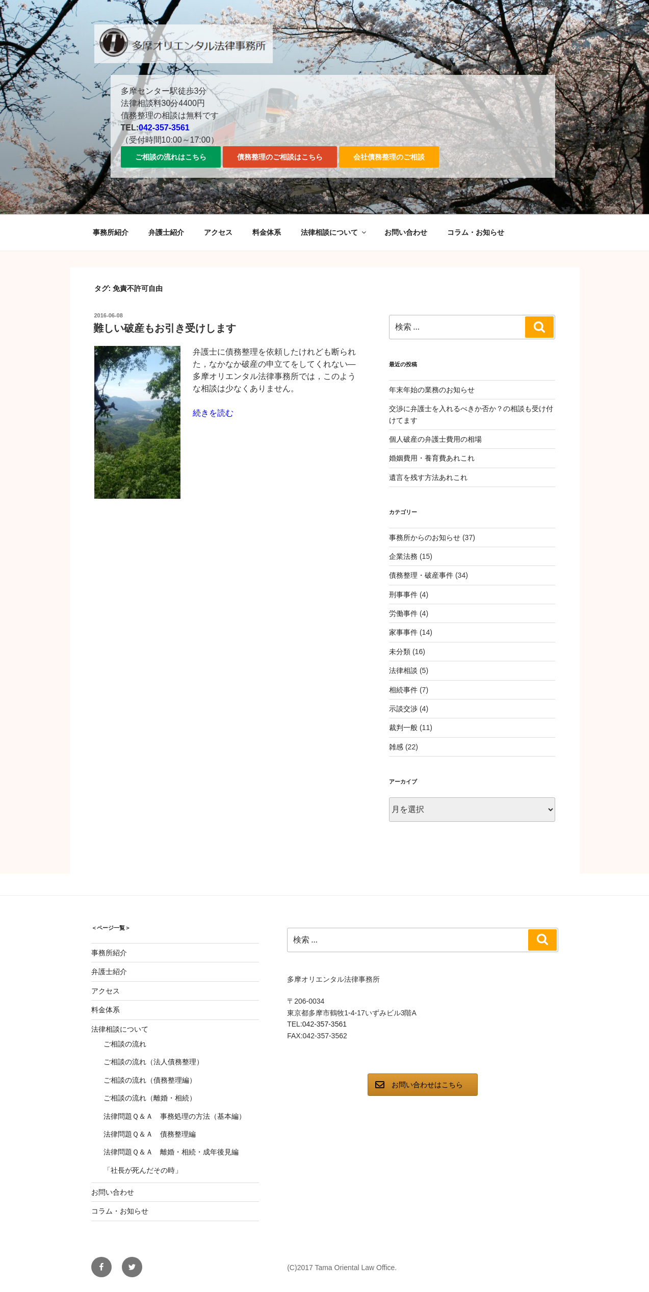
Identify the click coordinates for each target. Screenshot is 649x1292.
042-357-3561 (164, 127)
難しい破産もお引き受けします (164, 328)
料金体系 (266, 232)
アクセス (218, 232)
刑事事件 (403, 594)
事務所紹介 (110, 232)
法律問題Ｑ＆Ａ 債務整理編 (149, 1134)
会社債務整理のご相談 (389, 157)
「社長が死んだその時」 (142, 1170)
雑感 (396, 747)
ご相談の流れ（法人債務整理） (153, 1062)
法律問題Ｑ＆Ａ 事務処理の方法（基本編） (174, 1116)
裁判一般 (403, 727)
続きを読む (213, 413)
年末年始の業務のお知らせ (432, 390)
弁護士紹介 (166, 232)
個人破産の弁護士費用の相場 (435, 439)
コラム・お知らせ (475, 232)
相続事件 (403, 690)
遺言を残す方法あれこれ (428, 477)
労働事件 (403, 613)
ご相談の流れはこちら (170, 157)
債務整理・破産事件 (421, 575)
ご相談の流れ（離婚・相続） (149, 1098)
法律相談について (334, 232)
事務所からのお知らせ (424, 537)
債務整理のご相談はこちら (280, 157)
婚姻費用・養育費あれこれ (432, 458)
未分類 (399, 652)
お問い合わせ (405, 232)
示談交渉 (403, 709)
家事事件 (403, 632)
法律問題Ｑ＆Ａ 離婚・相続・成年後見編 (171, 1152)
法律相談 (403, 670)
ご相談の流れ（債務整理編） (149, 1080)
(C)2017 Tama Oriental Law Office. (342, 1267)
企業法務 (403, 556)
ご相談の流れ (124, 1044)
